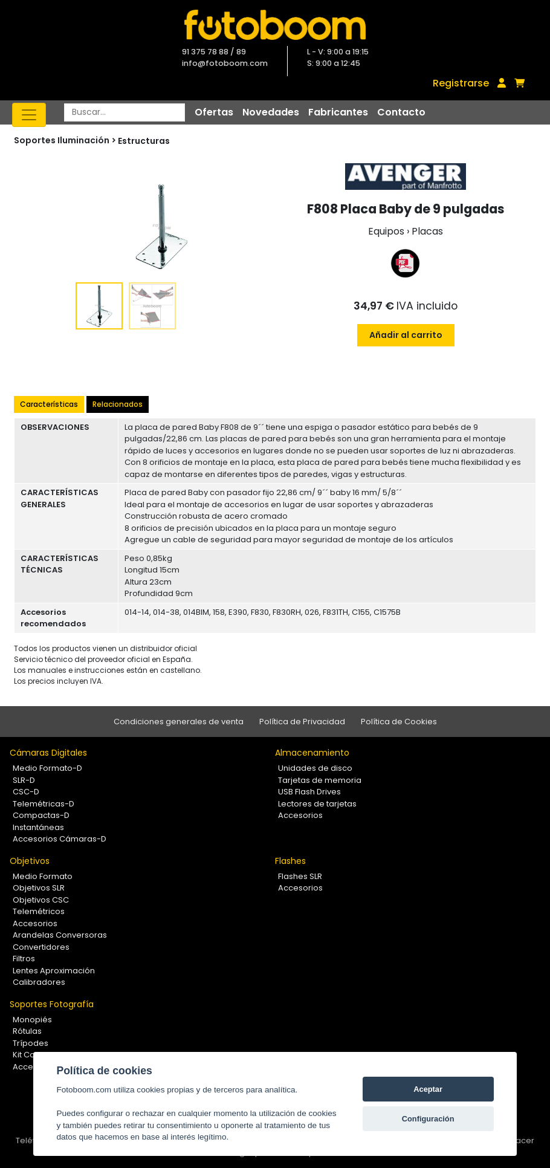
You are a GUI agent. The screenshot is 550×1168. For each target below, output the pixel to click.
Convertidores (41, 947)
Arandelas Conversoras (60, 935)
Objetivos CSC (41, 900)
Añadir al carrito (405, 335)
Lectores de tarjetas (317, 803)
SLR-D (24, 780)
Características (49, 404)
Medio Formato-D (47, 768)
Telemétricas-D (43, 803)
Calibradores (39, 982)
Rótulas (27, 1031)
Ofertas (214, 112)
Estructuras (144, 141)
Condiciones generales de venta (179, 721)
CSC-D (26, 791)
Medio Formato (43, 876)
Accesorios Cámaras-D (59, 839)
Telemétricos (39, 911)
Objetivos (30, 861)
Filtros (24, 958)
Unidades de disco (315, 768)
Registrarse (461, 83)
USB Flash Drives (309, 791)
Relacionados (117, 404)
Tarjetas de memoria (319, 780)
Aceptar (427, 1089)
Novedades (270, 112)
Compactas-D (41, 815)
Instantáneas (38, 827)
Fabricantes (338, 112)
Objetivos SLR (39, 888)
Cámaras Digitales (48, 753)
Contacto (401, 112)
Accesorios (300, 815)
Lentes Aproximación (54, 970)
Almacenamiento (312, 753)
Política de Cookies (399, 721)
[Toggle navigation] (29, 115)
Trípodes (30, 1043)
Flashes (290, 861)
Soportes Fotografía (52, 1004)
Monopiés (32, 1019)
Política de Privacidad (302, 721)
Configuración (428, 1118)
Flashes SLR (300, 876)
